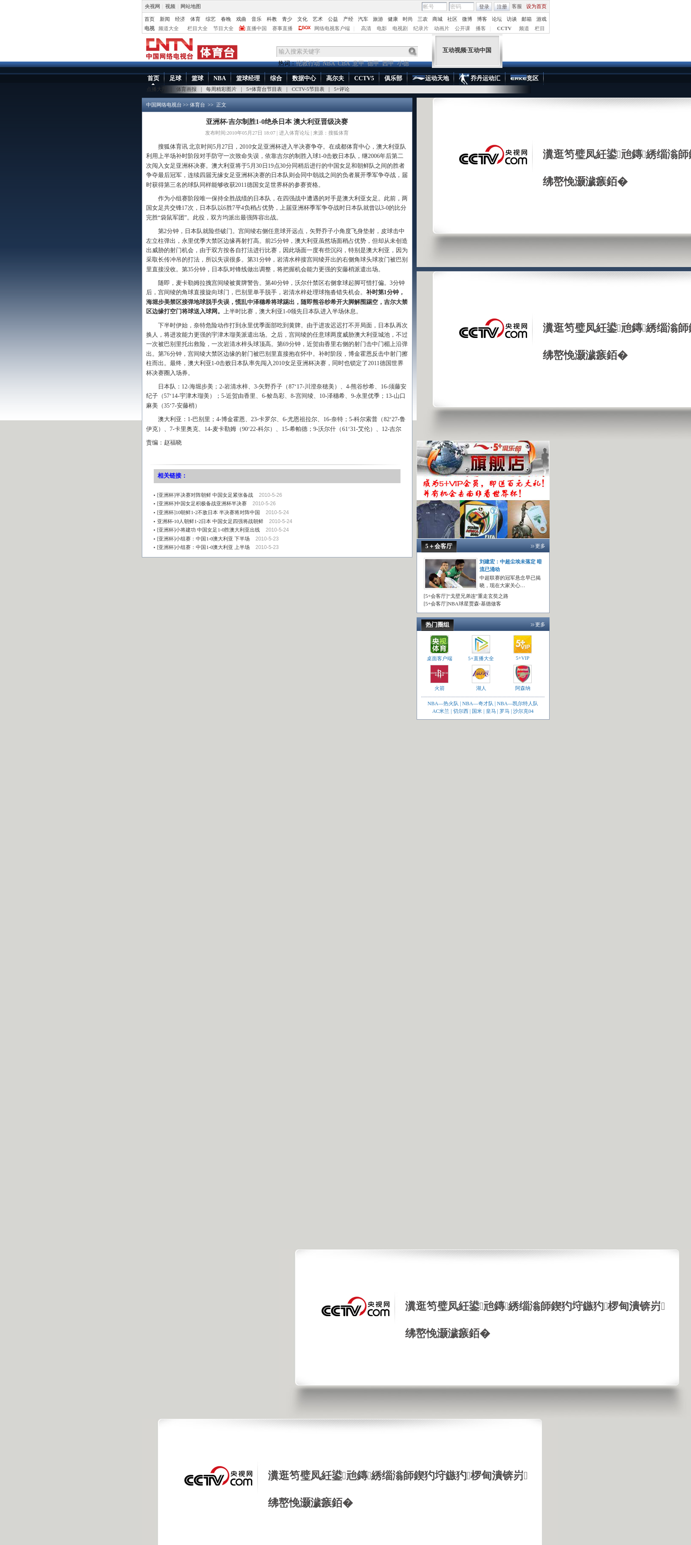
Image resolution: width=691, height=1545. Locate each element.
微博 (467, 19)
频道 (524, 28)
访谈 (512, 19)
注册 (502, 7)
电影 (382, 28)
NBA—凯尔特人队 (517, 703)
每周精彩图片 (221, 89)
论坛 (497, 19)
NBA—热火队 (443, 703)
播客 (481, 28)
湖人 (481, 688)
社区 (452, 19)
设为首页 (536, 6)
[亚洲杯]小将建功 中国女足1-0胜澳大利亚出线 (208, 530)
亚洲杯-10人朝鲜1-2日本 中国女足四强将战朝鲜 (210, 521)
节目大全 (223, 28)
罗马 (504, 711)
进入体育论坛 (294, 133)
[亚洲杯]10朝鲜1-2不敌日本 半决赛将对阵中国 (208, 512)
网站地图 (191, 6)
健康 (393, 19)
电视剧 (400, 28)
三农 (422, 19)
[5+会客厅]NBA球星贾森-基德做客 (462, 604)
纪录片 (421, 28)
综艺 (211, 19)
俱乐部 (393, 78)
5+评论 (342, 89)
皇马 (491, 711)
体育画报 (186, 89)
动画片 (441, 28)
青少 (287, 19)
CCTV (504, 28)
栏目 (540, 28)
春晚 (226, 19)
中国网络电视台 (164, 105)
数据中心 (304, 78)
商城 (437, 19)
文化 (302, 19)
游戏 (541, 19)
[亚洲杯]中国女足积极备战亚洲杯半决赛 (202, 504)
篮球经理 (248, 78)
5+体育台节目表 (264, 89)
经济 (180, 19)
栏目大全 (197, 28)
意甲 (358, 63)
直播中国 (256, 28)
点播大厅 (157, 89)
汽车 (363, 19)
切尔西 (460, 711)
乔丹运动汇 (480, 78)
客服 (517, 6)
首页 (149, 19)
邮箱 (527, 19)
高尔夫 (335, 78)
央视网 (152, 6)
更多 (540, 546)
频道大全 (168, 28)
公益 (333, 19)
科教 (272, 19)
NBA (329, 63)
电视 (149, 28)
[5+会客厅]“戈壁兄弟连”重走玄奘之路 (466, 596)
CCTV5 (364, 78)
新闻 (165, 19)
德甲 (373, 63)
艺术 (318, 19)
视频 (170, 6)
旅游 (378, 19)
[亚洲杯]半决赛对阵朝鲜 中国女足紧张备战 (205, 495)
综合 (276, 78)
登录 (484, 7)
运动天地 (430, 78)
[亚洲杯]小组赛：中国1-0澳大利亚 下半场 (203, 539)
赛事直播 (282, 28)
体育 (195, 19)
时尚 (408, 19)
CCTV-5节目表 (308, 89)
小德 (403, 63)
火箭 (439, 688)
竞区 (524, 79)
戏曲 (241, 19)
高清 (366, 28)
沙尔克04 (523, 711)
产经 (348, 19)
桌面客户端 (439, 658)
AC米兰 (441, 711)
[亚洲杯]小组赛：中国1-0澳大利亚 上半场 (203, 547)
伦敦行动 (308, 63)
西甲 (388, 63)
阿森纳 (522, 688)
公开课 (462, 28)
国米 (477, 711)
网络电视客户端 (332, 28)
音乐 (256, 19)
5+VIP (522, 658)
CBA (344, 63)
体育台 (197, 105)
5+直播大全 (481, 658)
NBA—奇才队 (477, 703)
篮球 (197, 78)
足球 (175, 78)
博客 (482, 19)
